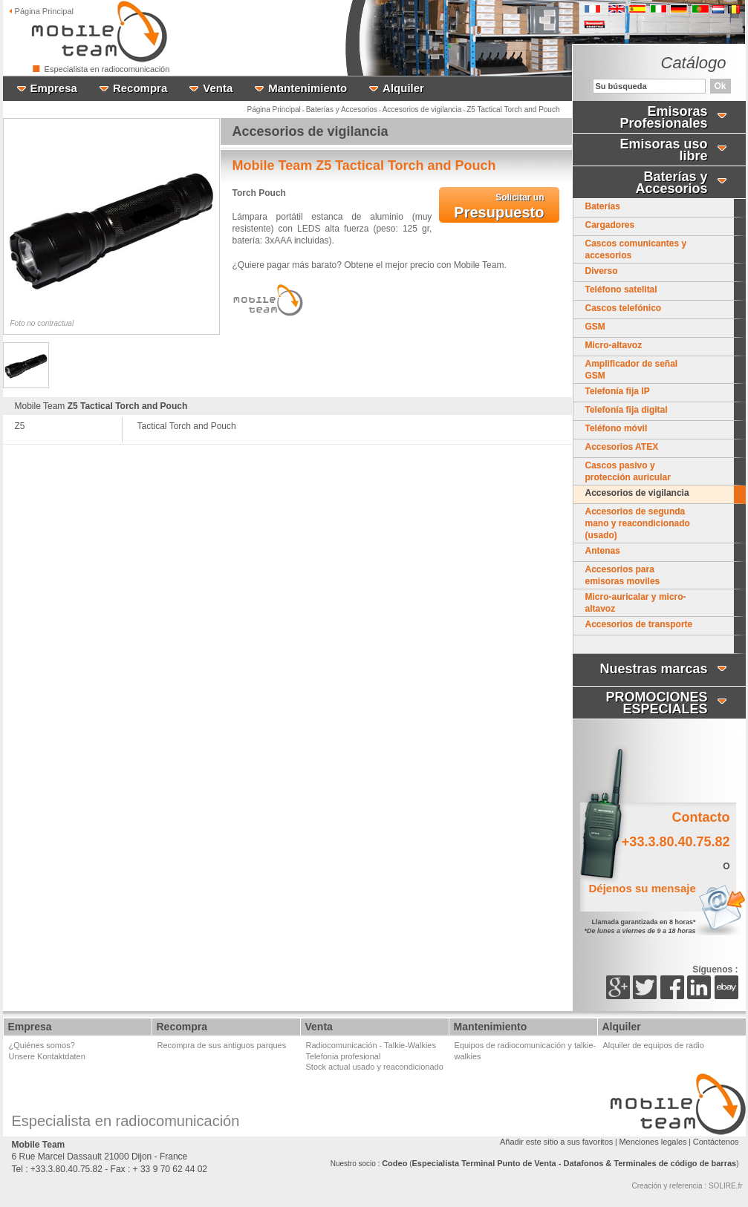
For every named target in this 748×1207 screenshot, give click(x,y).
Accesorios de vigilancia (422, 109)
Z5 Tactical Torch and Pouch (512, 109)
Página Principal (274, 109)
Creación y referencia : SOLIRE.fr (687, 1186)
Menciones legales (652, 1141)
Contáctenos (716, 1141)
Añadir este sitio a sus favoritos (556, 1141)
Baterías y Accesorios (341, 109)
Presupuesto (499, 206)
